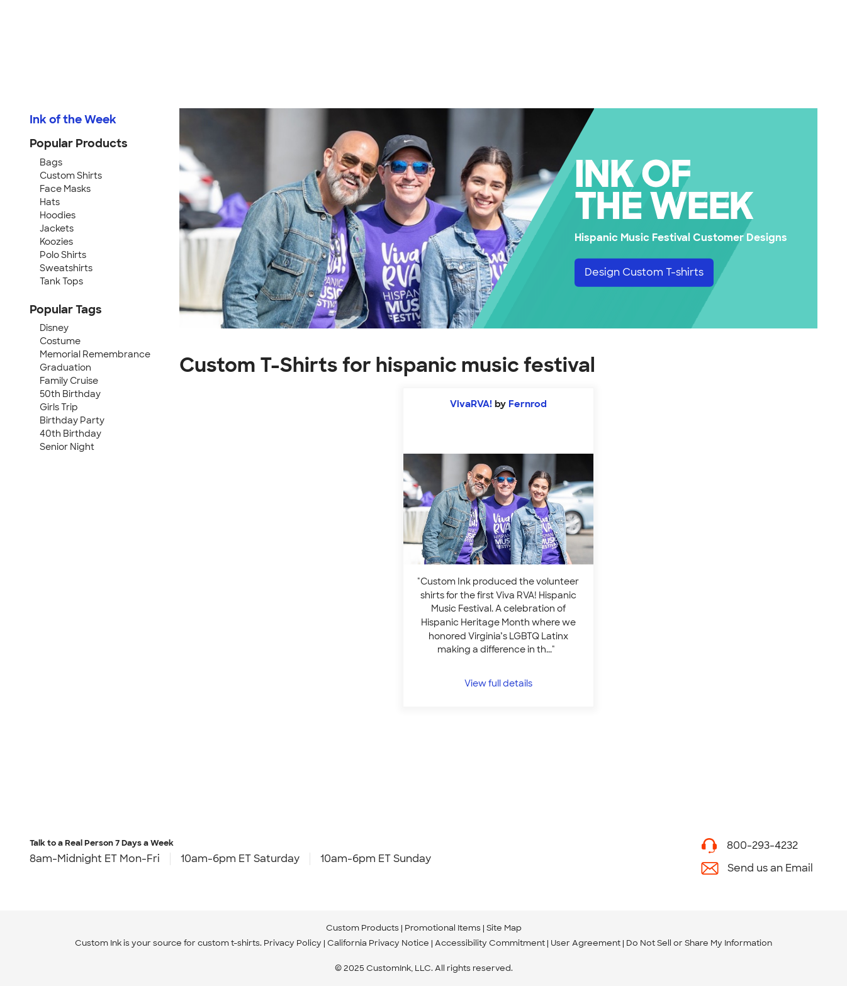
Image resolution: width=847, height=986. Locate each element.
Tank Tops (61, 281)
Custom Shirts (71, 175)
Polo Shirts (63, 255)
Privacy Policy (293, 943)
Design (644, 272)
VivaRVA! (471, 404)
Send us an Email (770, 868)
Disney (54, 327)
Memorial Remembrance (95, 354)
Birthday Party (72, 420)
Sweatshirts (66, 268)
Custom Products (362, 927)
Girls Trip (59, 407)
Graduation (65, 367)
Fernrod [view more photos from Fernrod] (527, 404)
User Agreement (585, 943)
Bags (51, 162)
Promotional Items (443, 927)
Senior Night (67, 446)
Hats (50, 202)
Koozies (56, 241)
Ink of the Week (73, 119)
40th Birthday (70, 433)
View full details (498, 683)
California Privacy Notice (378, 943)
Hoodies (58, 215)
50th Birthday (70, 394)
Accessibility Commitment (490, 943)
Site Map (504, 927)
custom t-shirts (229, 943)
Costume (60, 341)
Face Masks (65, 188)
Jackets (57, 228)
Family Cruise (69, 380)
